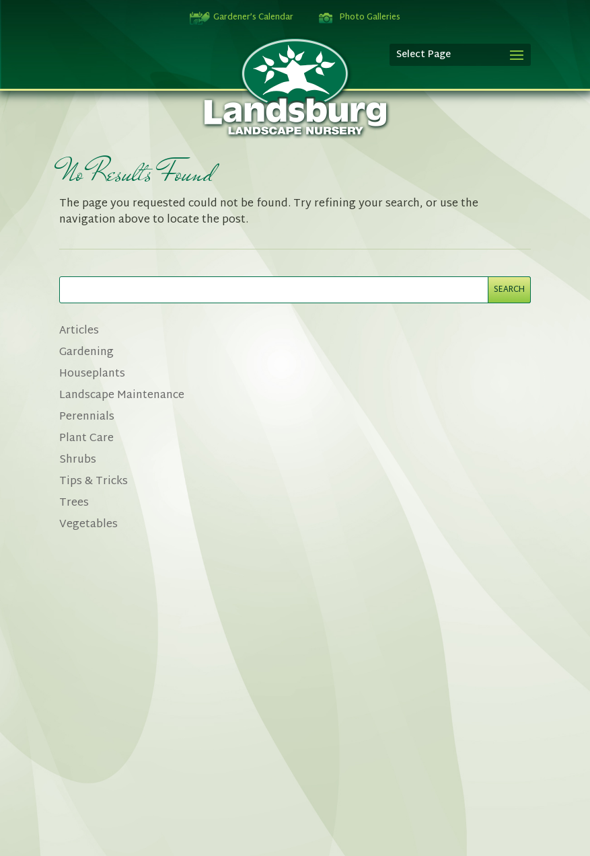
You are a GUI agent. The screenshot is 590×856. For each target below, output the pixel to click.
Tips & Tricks (93, 482)
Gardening (86, 352)
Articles (79, 331)
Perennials (86, 417)
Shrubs (77, 460)
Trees (74, 503)
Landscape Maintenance (121, 395)
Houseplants (92, 374)
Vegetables (88, 525)
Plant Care (86, 439)
